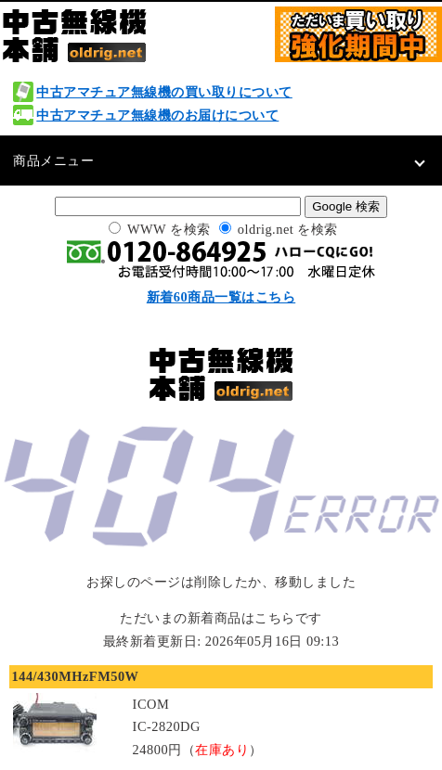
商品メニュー (53, 160)
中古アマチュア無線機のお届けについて (157, 115)
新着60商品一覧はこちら (221, 296)
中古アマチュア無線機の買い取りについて (164, 91)
